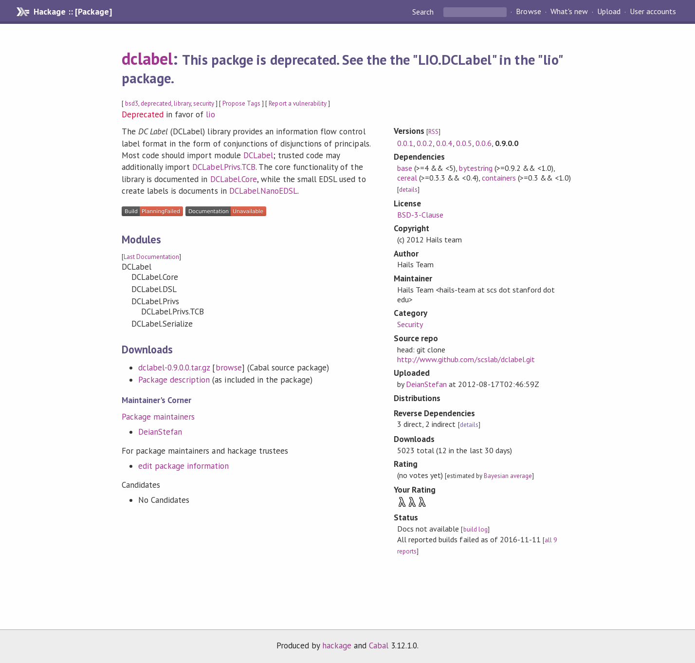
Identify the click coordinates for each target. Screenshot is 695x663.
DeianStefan (160, 431)
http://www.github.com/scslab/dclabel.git (466, 359)
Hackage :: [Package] (72, 11)
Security (410, 324)
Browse (528, 12)
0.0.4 (444, 143)
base (404, 168)
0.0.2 (425, 143)
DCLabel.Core (233, 179)
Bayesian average (508, 476)
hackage (336, 645)
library (182, 103)
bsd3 (131, 103)
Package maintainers (158, 416)
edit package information (183, 465)
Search (424, 12)
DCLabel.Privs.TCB (223, 167)
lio (210, 114)
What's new (569, 12)
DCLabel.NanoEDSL (263, 190)
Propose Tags (241, 103)
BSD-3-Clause (420, 215)
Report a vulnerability (298, 103)
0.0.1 (405, 143)
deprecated (156, 103)
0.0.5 (464, 143)
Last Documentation (151, 257)
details (408, 189)
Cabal (378, 645)
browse (229, 367)
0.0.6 (484, 143)
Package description (174, 379)
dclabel (147, 58)
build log (475, 529)
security (203, 103)
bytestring (475, 168)
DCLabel (258, 155)
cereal (407, 178)
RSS (433, 132)
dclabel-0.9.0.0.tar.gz (174, 367)
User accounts (653, 12)
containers (499, 178)
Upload (609, 12)
